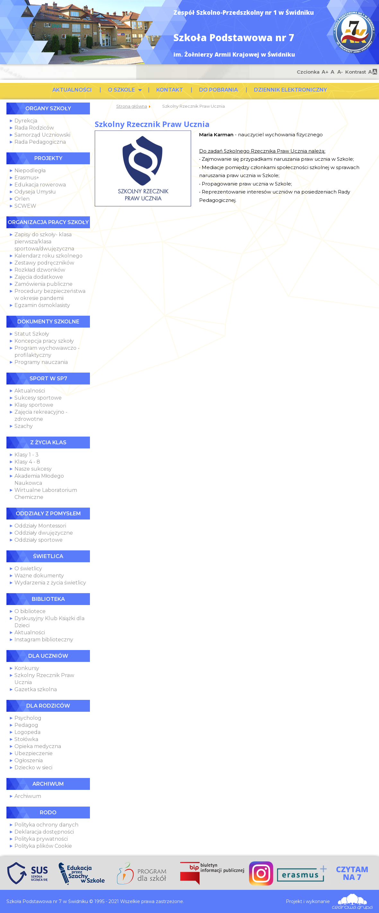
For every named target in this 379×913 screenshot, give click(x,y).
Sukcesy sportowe (38, 398)
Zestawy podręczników (44, 263)
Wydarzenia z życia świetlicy (50, 583)
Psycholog (27, 718)
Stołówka (26, 739)
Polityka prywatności (41, 839)
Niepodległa (30, 170)
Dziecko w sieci (33, 767)
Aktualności (29, 391)
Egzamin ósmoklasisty (42, 305)
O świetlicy (28, 568)
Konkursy (26, 668)
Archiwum (27, 796)
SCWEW (25, 206)
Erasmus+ (26, 178)
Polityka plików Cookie (43, 846)
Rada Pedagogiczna (40, 142)
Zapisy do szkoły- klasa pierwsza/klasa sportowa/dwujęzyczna (44, 241)
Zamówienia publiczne (43, 284)
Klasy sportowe (33, 405)
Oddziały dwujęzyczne (43, 533)
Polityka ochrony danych (46, 825)
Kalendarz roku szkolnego (48, 256)
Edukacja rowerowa (40, 185)
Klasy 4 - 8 (27, 462)
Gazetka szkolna (35, 689)
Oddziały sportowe (38, 540)
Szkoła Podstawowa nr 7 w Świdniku (354, 32)
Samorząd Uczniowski (42, 135)
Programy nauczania (41, 362)
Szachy (23, 426)
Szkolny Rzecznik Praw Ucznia (152, 124)
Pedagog (26, 725)
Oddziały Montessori (40, 526)
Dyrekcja (25, 121)
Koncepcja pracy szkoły (44, 341)
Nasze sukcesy (33, 469)
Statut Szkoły (31, 334)
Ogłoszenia (28, 760)
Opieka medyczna (37, 746)
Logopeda (27, 732)
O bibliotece (30, 611)
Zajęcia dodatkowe (38, 277)
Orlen (22, 199)
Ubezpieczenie (33, 753)
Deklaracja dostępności (44, 832)
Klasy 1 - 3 (26, 455)
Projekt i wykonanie (308, 901)
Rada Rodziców (34, 128)
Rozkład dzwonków (39, 270)
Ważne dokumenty (39, 576)
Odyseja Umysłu (35, 192)
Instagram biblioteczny (43, 640)
